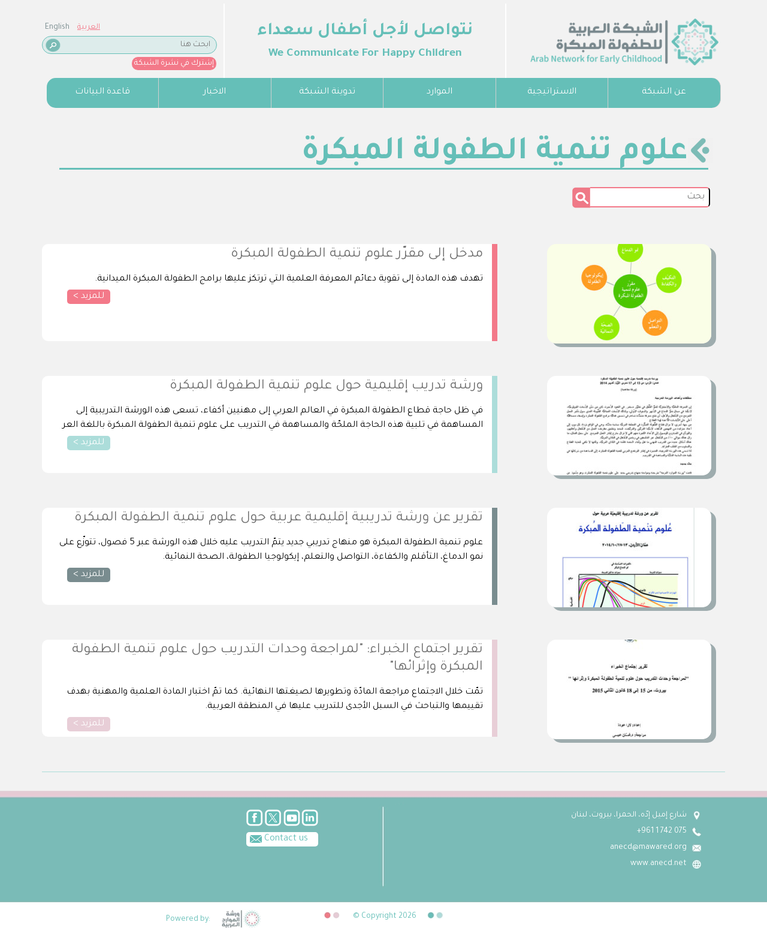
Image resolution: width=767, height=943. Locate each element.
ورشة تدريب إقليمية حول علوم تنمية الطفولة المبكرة (326, 386)
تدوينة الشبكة (327, 92)
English (57, 27)
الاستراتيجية (551, 92)
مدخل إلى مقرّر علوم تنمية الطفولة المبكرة (357, 255)
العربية (88, 27)
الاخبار (214, 92)
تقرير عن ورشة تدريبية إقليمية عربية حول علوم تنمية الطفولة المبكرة (278, 518)
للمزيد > (88, 297)
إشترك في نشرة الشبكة (174, 63)
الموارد (439, 92)
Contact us (277, 838)
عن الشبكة (664, 92)
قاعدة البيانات (102, 92)
